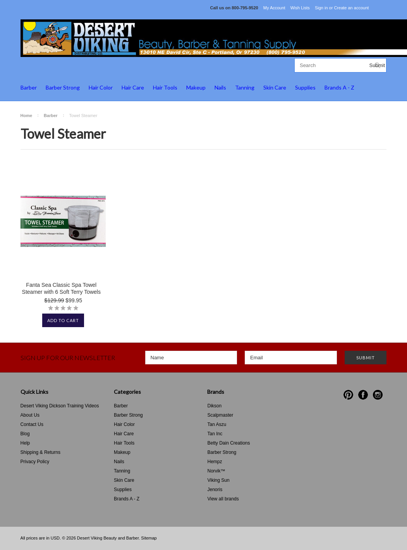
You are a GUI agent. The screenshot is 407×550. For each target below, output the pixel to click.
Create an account (351, 7)
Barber (29, 87)
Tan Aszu (216, 424)
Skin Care (274, 87)
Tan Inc (214, 433)
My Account (274, 7)
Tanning (244, 87)
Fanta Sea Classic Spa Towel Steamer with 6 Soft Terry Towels (61, 288)
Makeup (196, 87)
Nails (220, 87)
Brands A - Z (339, 87)
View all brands (223, 499)
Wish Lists (300, 7)
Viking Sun (218, 480)
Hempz (214, 461)
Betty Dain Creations (228, 443)
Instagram (378, 395)
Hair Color (101, 87)
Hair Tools (165, 87)
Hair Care (133, 87)
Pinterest (348, 395)
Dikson (214, 406)
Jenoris (214, 489)
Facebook (363, 395)
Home (27, 115)
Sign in (321, 7)
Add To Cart (63, 320)
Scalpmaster (220, 415)
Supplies (305, 87)
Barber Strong (63, 87)
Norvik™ (216, 471)
